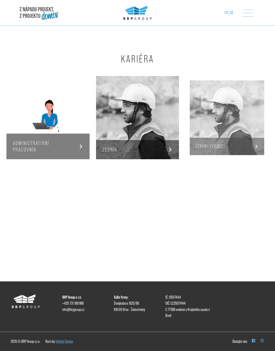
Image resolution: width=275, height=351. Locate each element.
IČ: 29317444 (173, 297)
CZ (231, 12)
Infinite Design (64, 341)
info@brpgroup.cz (73, 309)
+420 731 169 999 (73, 303)
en (226, 12)
